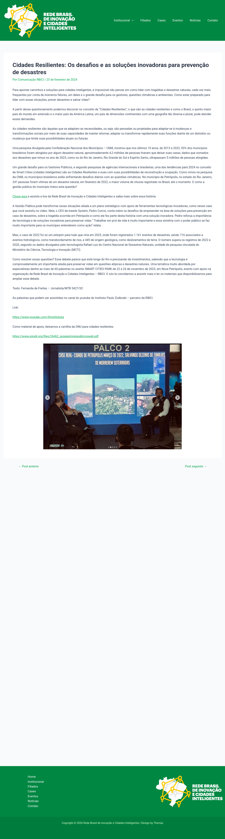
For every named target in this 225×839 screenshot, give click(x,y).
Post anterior (28, 466)
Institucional (129, 20)
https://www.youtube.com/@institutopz (38, 317)
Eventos (180, 20)
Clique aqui (20, 196)
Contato (213, 20)
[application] (137, 20)
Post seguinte (196, 466)
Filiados (150, 20)
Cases (165, 20)
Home (32, 776)
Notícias (196, 20)
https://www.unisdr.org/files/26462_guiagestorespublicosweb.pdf (56, 336)
